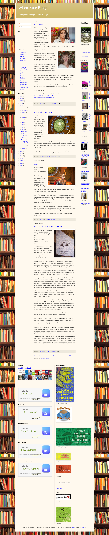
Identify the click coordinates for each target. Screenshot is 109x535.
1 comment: (53, 351)
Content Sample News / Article (24, 81)
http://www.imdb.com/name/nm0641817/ (44, 97)
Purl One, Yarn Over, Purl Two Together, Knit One (85, 156)
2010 (21, 158)
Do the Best (22, 58)
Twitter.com (85, 56)
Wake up (22, 56)
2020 (21, 98)
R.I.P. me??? (39, 24)
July (23, 119)
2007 (21, 165)
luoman (73, 527)
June (23, 122)
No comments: (54, 219)
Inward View (23, 60)
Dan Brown (27, 393)
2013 (21, 151)
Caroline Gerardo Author (85, 170)
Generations (23, 52)
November (24, 110)
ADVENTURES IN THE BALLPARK (85, 190)
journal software (33, 398)
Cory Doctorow (29, 431)
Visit (59, 488)
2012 (21, 153)
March (23, 129)
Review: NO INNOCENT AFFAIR (48, 226)
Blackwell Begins (85, 203)
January (24, 148)
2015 (21, 103)
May (23, 124)
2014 (21, 105)
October (24, 112)
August (23, 117)
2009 (21, 160)
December (24, 107)
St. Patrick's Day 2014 (43, 112)
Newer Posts (37, 355)
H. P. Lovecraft (29, 412)
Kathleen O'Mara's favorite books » (45, 382)
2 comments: (54, 103)
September (24, 115)
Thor (36, 164)
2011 (21, 156)
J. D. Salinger (28, 449)
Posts (21, 24)
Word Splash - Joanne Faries (84, 141)
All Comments (23, 27)
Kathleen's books (25, 368)
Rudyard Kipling (30, 468)
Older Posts (72, 355)
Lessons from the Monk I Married (85, 183)
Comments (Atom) (44, 358)
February (24, 145)
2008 (21, 163)
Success (22, 54)
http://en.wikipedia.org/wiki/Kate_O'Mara (45, 95)
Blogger (83, 527)
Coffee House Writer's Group (23, 68)
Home (54, 355)
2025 (21, 96)
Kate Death (40, 105)
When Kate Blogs (32, 7)
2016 (21, 100)
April (23, 127)
